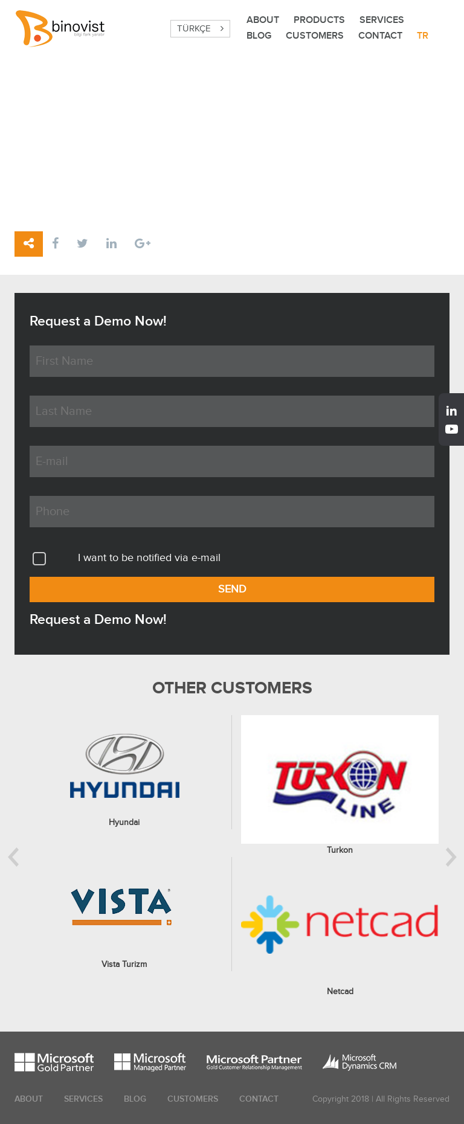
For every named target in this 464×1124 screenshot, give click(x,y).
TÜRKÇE (200, 29)
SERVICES (381, 20)
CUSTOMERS (315, 36)
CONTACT (380, 36)
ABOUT (262, 20)
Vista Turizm (124, 964)
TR (422, 36)
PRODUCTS (319, 20)
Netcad (340, 992)
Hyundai (124, 822)
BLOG (258, 36)
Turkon (340, 850)
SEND (232, 589)
